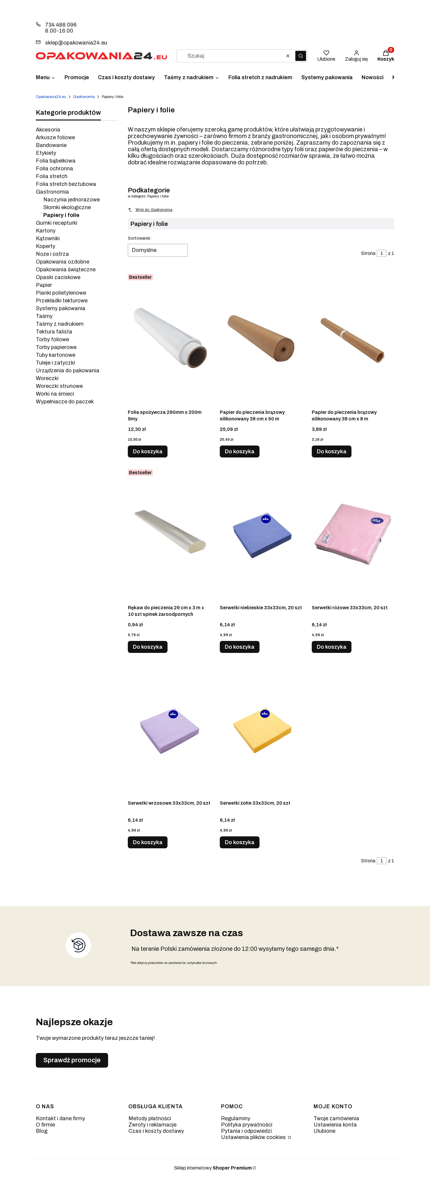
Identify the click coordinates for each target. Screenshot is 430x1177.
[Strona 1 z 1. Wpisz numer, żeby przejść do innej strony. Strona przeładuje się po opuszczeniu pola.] (381, 253)
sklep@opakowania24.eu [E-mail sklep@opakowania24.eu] (76, 43)
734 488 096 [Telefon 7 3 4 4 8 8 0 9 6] (60, 25)
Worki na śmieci (55, 394)
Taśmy (44, 316)
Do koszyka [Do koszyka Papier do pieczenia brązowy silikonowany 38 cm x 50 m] (239, 451)
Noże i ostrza (52, 254)
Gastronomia (84, 97)
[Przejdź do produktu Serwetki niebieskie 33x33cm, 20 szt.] (261, 534)
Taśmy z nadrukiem (60, 324)
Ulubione (324, 1131)
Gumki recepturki (56, 223)
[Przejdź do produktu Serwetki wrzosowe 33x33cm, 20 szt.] (169, 729)
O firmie (45, 1125)
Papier (44, 285)
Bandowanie (51, 145)
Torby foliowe (52, 339)
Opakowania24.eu (51, 97)
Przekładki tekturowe (61, 301)
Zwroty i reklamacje (152, 1125)
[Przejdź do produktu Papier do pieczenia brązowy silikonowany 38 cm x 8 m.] (353, 339)
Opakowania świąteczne (66, 270)
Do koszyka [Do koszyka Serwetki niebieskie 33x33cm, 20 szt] (239, 647)
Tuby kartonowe (55, 355)
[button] (300, 56)
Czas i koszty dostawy (156, 1131)
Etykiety (46, 153)
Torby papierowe (56, 347)
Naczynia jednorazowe (71, 200)
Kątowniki (48, 238)
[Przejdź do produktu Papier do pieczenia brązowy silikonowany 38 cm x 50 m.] (261, 339)
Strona (368, 253)
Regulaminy (235, 1118)
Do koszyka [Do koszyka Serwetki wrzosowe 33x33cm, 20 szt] (147, 842)
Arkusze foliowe (55, 137)
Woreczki (47, 378)
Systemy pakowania (60, 308)
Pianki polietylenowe (61, 293)
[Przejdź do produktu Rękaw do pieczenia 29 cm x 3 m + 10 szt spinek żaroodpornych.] (169, 534)
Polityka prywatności (246, 1125)
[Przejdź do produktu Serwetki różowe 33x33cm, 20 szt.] (353, 534)
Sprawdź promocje (72, 1060)
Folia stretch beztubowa (66, 184)
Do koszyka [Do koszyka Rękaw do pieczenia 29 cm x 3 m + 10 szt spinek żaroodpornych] (147, 647)
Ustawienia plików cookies (254, 1137)
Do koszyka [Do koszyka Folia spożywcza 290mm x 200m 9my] (147, 451)
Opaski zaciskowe (58, 277)
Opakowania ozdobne (62, 262)
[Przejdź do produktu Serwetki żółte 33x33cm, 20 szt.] (261, 729)
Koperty (45, 246)
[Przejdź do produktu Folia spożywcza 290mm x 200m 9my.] (169, 339)
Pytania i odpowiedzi (246, 1131)
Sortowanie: (139, 238)
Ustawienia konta (335, 1125)
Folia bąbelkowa (56, 161)
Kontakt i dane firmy (60, 1118)
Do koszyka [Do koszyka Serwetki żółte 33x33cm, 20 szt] (239, 842)
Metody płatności (149, 1118)
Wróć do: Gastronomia (150, 209)
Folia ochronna (54, 169)
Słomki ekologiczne (67, 207)
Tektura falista (54, 332)
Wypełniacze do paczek (65, 402)
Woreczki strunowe (59, 386)
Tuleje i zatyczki (55, 363)
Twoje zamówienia (336, 1118)
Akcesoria (48, 130)
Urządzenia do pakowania (67, 371)
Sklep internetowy (213, 1167)
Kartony (46, 231)
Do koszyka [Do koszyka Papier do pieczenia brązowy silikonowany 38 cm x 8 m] (331, 451)
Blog (41, 1131)
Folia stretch (51, 176)
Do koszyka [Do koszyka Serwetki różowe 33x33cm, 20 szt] (331, 647)
